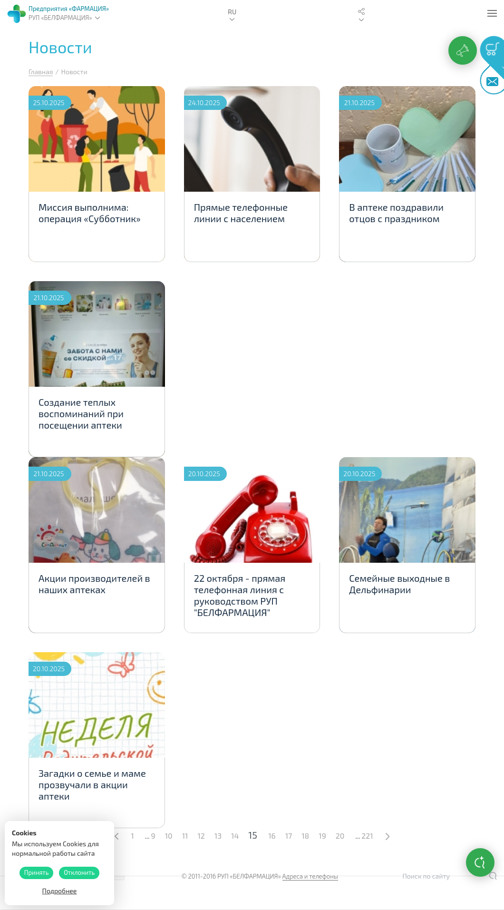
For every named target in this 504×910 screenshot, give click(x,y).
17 (288, 835)
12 (200, 835)
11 (185, 835)
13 (218, 835)
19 (322, 835)
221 (367, 835)
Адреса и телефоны (310, 876)
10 (169, 835)
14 (235, 835)
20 (340, 835)
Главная (41, 72)
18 (305, 835)
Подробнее (59, 891)
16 (272, 835)
